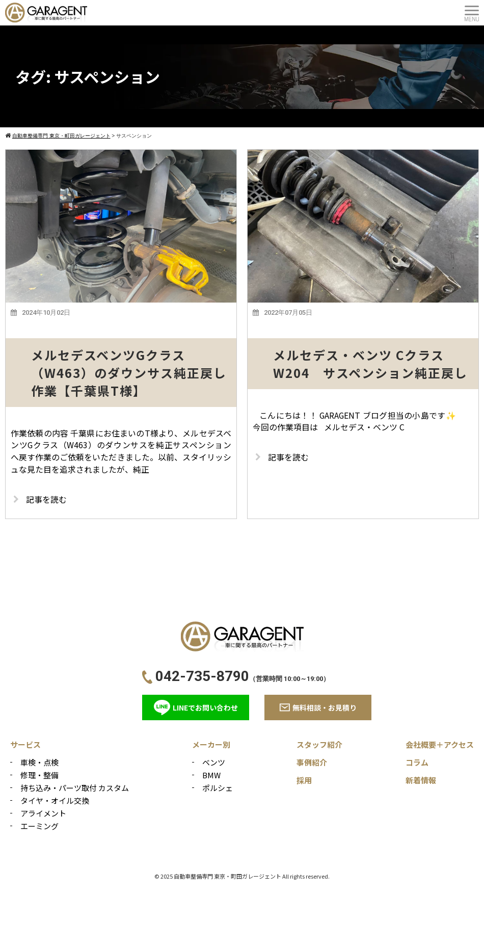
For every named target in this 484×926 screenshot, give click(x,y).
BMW (211, 775)
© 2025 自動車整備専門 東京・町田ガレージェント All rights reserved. (242, 877)
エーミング (39, 826)
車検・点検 (39, 763)
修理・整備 (39, 775)
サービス (25, 745)
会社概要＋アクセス (440, 745)
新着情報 (421, 780)
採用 (304, 780)
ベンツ (213, 763)
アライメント (43, 814)
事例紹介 (312, 763)
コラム (417, 763)
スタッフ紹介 (319, 745)
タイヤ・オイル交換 (54, 801)
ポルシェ (217, 788)
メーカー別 (211, 745)
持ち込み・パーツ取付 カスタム (74, 788)
